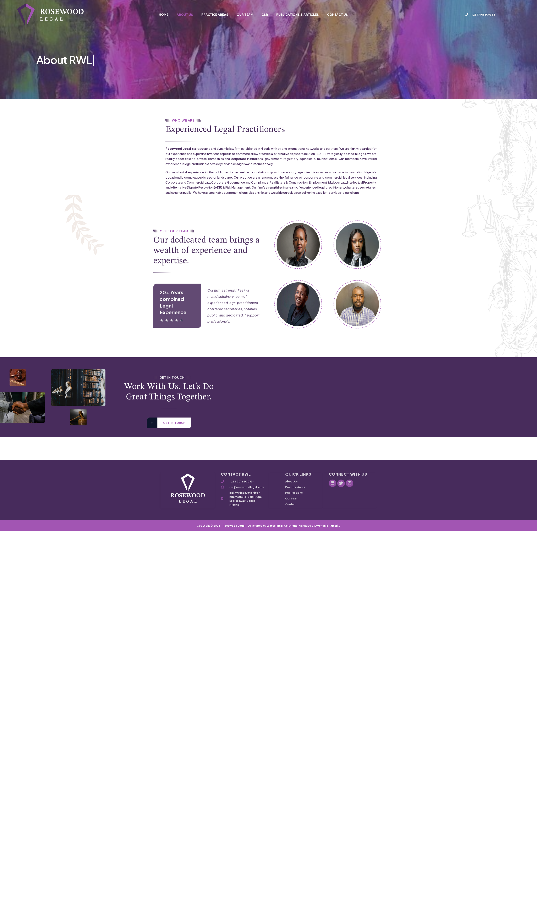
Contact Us (337, 14)
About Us (185, 14)
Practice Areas (214, 14)
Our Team (245, 14)
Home (163, 14)
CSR (265, 14)
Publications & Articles (297, 14)
